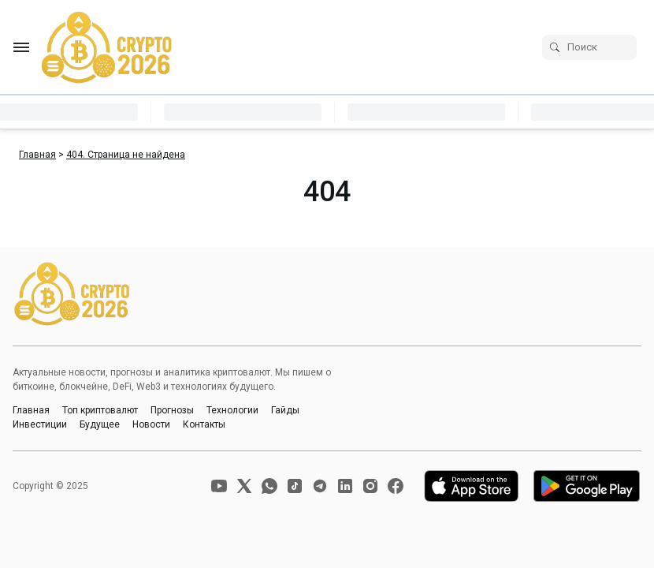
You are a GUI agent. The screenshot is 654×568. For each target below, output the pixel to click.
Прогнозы (172, 410)
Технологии (232, 410)
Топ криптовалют (100, 410)
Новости (151, 424)
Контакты (204, 424)
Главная (31, 410)
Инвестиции (40, 424)
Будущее (100, 424)
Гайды (285, 410)
